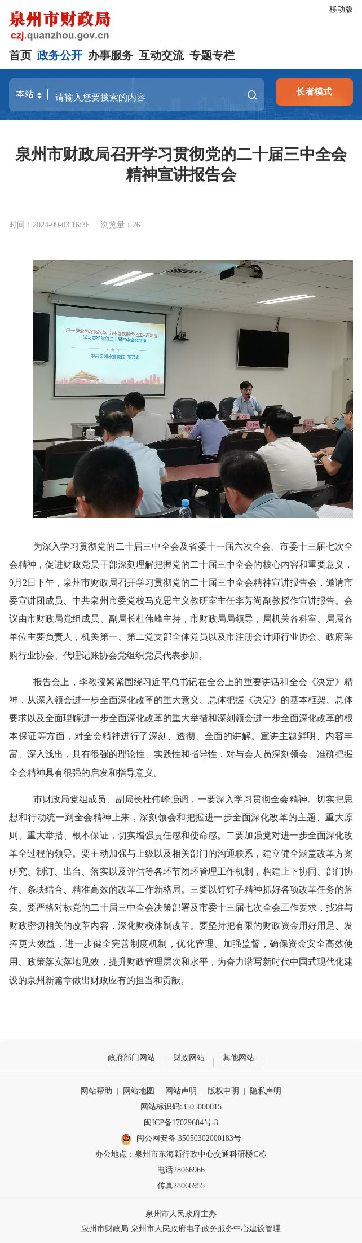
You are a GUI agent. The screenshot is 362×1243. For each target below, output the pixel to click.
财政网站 (189, 1057)
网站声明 (181, 1091)
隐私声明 (265, 1091)
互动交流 (161, 55)
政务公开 (59, 55)
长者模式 (314, 91)
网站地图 (138, 1091)
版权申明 (223, 1091)
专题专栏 (212, 55)
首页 (20, 55)
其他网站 (238, 1057)
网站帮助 (96, 1091)
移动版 (341, 9)
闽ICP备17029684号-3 (181, 1122)
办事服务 (110, 55)
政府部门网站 (131, 1057)
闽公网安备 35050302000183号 (181, 1139)
